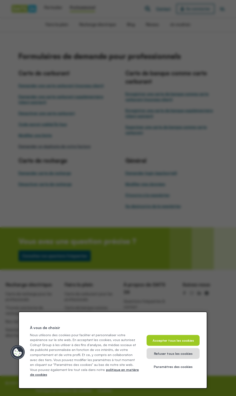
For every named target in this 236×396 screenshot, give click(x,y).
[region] (112, 350)
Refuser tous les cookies (173, 353)
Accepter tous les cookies (173, 340)
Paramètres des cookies (173, 366)
